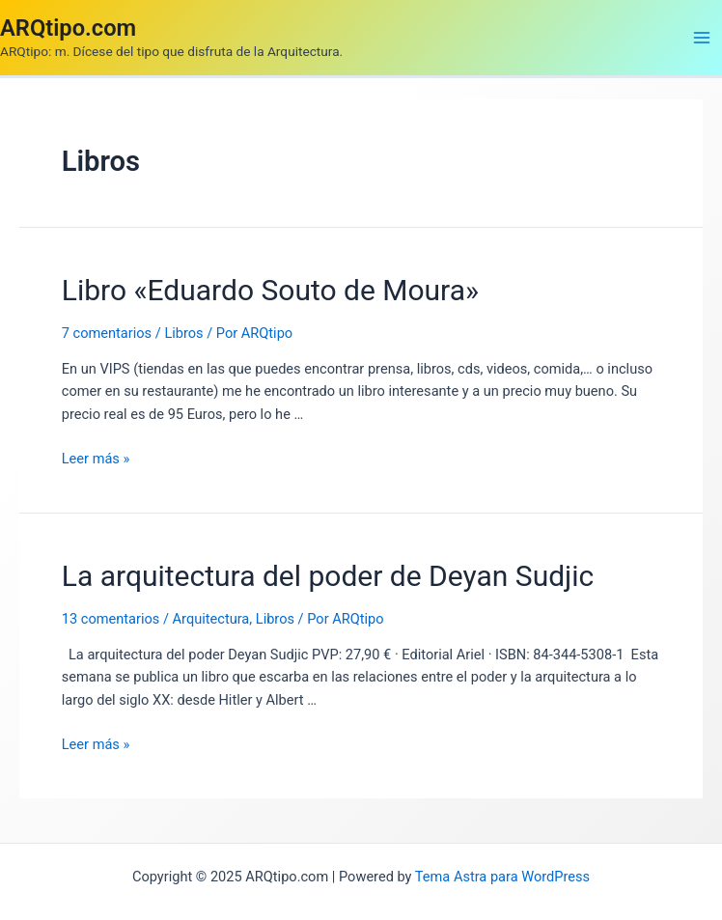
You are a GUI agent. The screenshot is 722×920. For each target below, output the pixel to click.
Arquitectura (211, 618)
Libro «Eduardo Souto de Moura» (270, 290)
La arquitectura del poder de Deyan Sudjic (328, 576)
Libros (183, 333)
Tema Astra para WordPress (502, 876)
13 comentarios (111, 618)
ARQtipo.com (68, 28)
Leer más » (96, 458)
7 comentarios (107, 333)
